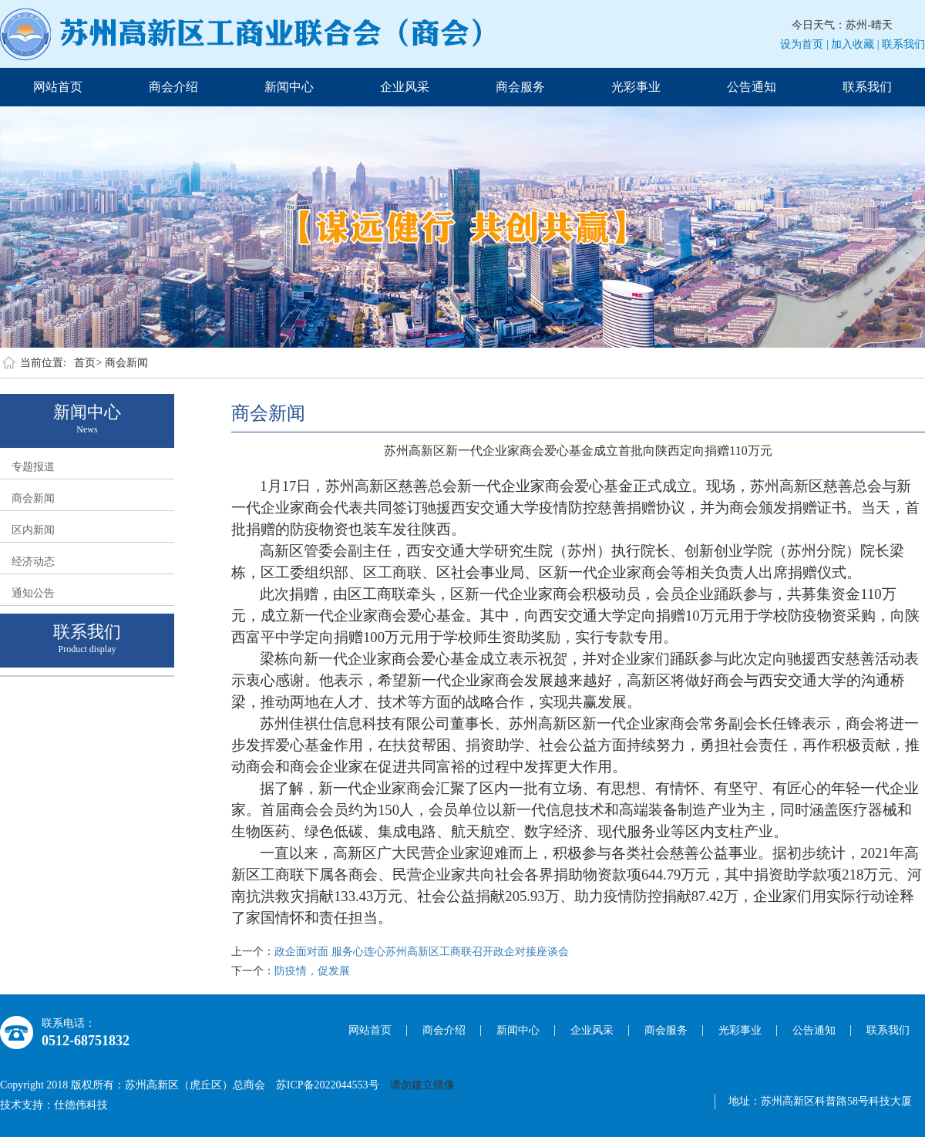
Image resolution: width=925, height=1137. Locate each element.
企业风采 (404, 86)
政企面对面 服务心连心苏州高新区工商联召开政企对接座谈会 (421, 951)
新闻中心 (289, 86)
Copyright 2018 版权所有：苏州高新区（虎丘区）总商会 (138, 1085)
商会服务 (520, 86)
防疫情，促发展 (312, 971)
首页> (88, 362)
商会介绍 (173, 86)
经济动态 (33, 561)
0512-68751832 (86, 1040)
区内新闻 (33, 530)
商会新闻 (126, 362)
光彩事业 (636, 86)
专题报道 (33, 467)
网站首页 (57, 86)
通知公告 (33, 593)
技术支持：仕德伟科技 (54, 1105)
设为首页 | (804, 44)
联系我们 (903, 44)
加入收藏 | (855, 44)
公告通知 (751, 86)
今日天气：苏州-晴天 (842, 25)
